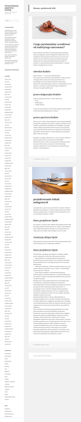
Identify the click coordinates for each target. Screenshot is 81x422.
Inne (6, 369)
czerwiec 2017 (8, 285)
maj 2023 (7, 150)
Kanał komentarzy (9, 414)
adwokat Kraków (41, 71)
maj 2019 (7, 245)
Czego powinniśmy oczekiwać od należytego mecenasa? (51, 45)
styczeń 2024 (8, 135)
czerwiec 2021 (8, 201)
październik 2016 (9, 303)
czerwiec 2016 (8, 313)
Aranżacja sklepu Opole (45, 237)
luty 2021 (7, 211)
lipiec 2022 (7, 168)
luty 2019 (7, 247)
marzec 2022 (8, 178)
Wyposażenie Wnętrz (10, 397)
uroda (6, 392)
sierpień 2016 (8, 308)
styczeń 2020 (8, 234)
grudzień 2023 (8, 138)
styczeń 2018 (8, 273)
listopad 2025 (8, 89)
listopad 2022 (8, 160)
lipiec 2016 (7, 311)
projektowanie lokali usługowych (46, 200)
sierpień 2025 (8, 92)
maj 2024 (7, 125)
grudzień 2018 (8, 252)
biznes (6, 358)
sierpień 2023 (8, 143)
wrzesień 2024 (8, 115)
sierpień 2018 (8, 257)
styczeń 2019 (8, 250)
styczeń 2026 (8, 84)
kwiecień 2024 (8, 127)
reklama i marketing (10, 381)
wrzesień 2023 (8, 140)
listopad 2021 (8, 188)
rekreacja (7, 384)
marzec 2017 (8, 293)
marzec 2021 (8, 209)
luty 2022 (7, 181)
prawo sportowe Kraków (45, 117)
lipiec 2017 (7, 283)
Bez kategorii (8, 356)
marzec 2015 (8, 344)
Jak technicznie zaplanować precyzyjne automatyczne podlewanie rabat (11, 62)
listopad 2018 (8, 255)
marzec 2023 (8, 155)
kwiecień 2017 (8, 290)
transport (7, 389)
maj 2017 (7, 288)
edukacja (7, 366)
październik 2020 (9, 219)
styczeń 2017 (8, 298)
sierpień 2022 (8, 166)
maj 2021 (7, 204)
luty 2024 (7, 132)
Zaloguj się (7, 409)
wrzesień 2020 (8, 222)
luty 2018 (7, 270)
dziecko (6, 363)
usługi (6, 394)
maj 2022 (7, 173)
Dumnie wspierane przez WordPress (42, 356)
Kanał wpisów (8, 411)
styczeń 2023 (8, 158)
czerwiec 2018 (8, 262)
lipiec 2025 (7, 94)
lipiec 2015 (7, 336)
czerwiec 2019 (8, 242)
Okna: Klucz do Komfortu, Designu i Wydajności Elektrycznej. (11, 56)
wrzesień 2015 (8, 331)
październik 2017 (9, 278)
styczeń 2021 (8, 214)
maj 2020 (7, 229)
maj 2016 (7, 316)
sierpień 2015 (8, 334)
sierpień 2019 (8, 239)
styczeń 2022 (8, 183)
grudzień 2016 (8, 301)
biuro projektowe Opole (45, 220)
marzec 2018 (8, 267)
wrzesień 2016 (8, 306)
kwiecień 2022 (8, 176)
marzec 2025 (8, 104)
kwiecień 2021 (8, 206)
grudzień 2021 (8, 186)
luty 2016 (7, 318)
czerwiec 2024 (8, 122)
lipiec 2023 (7, 145)
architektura (8, 353)
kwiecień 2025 (8, 102)
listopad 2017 (8, 275)
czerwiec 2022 (8, 171)
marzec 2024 (8, 130)
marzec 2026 (8, 79)
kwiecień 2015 (8, 341)
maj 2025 (7, 99)
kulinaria (7, 371)
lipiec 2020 (7, 227)
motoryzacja (8, 374)
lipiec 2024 (7, 120)
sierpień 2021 (8, 196)
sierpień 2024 (8, 117)
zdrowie (7, 399)
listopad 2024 (8, 109)
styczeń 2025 (8, 107)
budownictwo (8, 361)
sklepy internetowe (9, 386)
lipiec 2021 (7, 199)
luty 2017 (7, 295)
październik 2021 (9, 191)
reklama (7, 379)
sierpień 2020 (8, 224)
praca (6, 376)
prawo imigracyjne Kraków (47, 94)
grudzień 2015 (8, 323)
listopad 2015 (8, 326)
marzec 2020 (8, 232)
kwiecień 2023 (8, 153)
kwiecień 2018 (8, 265)
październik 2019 (9, 237)
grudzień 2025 (8, 87)
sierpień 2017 (8, 280)
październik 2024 (9, 112)
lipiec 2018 (7, 260)
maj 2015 (7, 339)
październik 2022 (9, 163)
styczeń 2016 (8, 321)
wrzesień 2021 (8, 194)
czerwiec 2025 (8, 97)
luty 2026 (7, 81)
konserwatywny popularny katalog (11, 8)
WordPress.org (8, 416)
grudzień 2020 (8, 216)
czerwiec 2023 (8, 148)
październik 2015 (9, 329)
